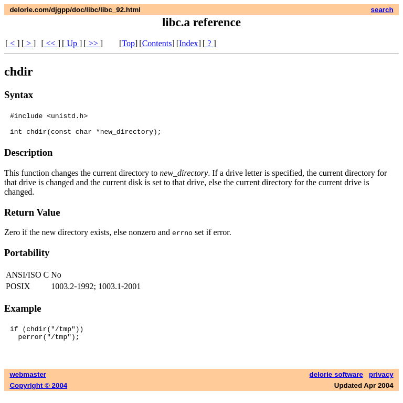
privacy (381, 382)
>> (93, 43)
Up (72, 43)
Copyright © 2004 (38, 393)
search (382, 10)
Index (188, 43)
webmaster (27, 382)
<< (51, 43)
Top (128, 43)
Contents (157, 43)
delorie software (336, 382)
